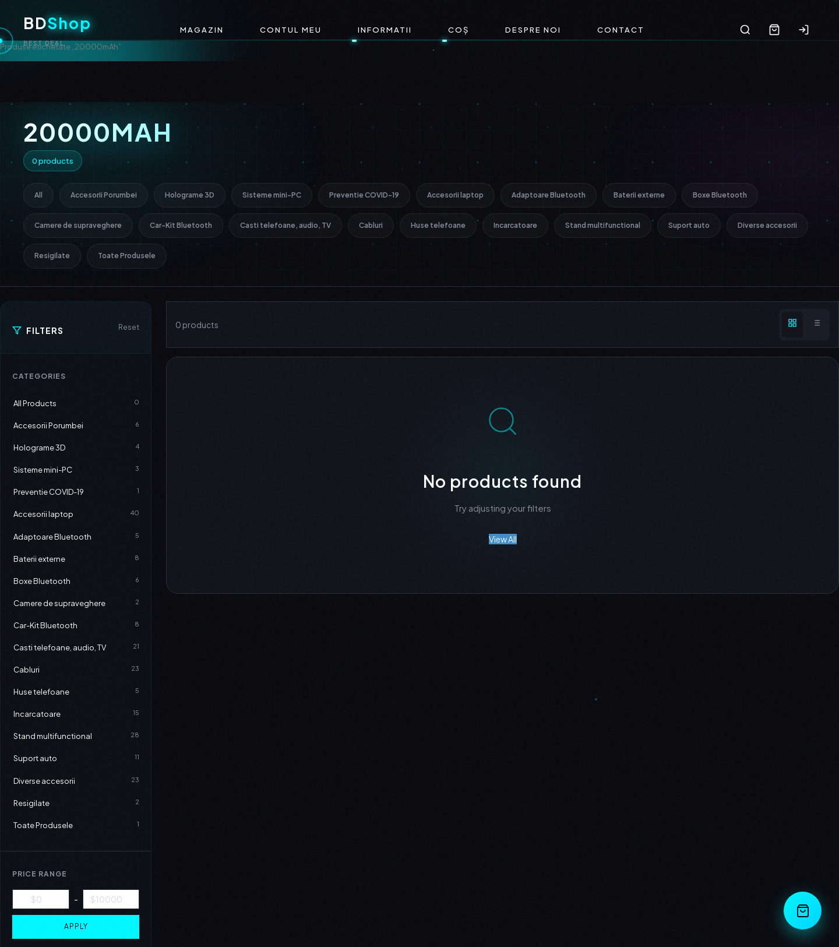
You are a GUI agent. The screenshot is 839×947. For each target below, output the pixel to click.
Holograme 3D (189, 195)
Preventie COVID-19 (364, 195)
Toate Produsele (127, 255)
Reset (128, 327)
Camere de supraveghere (78, 225)
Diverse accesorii (767, 225)
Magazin (202, 29)
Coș (458, 29)
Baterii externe (639, 195)
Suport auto (689, 225)
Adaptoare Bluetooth (549, 195)
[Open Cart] (803, 911)
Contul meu (291, 29)
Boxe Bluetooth (720, 195)
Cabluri (371, 225)
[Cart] (774, 29)
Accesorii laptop (455, 195)
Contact (620, 29)
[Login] (803, 29)
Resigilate (52, 255)
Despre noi (533, 29)
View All (503, 539)
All (38, 195)
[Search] (745, 29)
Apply (76, 926)
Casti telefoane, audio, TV (285, 225)
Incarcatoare (515, 225)
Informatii (385, 29)
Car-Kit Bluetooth (181, 225)
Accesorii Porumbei (103, 195)
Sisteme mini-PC (271, 195)
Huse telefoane (438, 225)
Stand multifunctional (602, 225)
